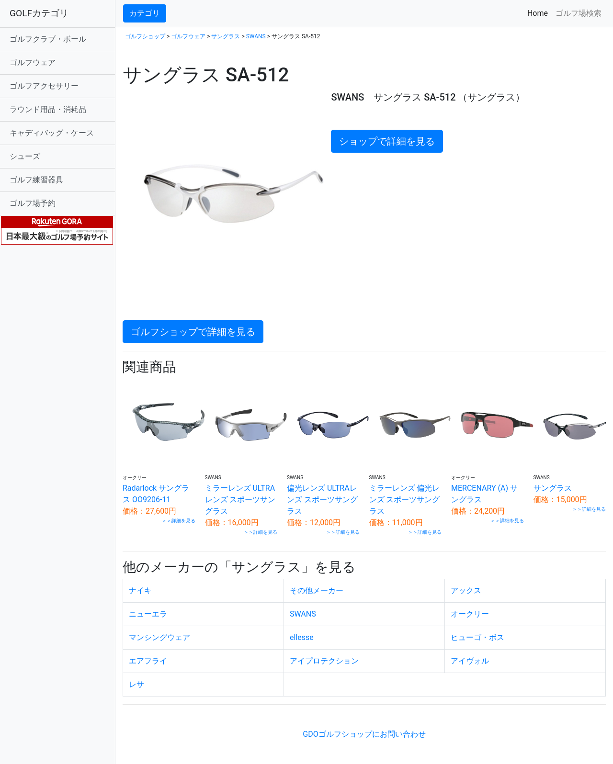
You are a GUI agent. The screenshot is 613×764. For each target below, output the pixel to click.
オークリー (470, 613)
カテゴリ (144, 13)
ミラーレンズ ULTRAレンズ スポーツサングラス (240, 499)
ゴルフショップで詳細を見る (193, 331)
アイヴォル (470, 660)
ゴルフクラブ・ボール (48, 39)
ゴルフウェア (33, 62)
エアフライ (148, 660)
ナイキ (140, 590)
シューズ (25, 156)
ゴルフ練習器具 (36, 179)
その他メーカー (316, 590)
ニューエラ (148, 613)
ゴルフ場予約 (33, 203)
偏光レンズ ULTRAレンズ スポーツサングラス (322, 499)
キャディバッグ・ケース (52, 132)
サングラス (225, 36)
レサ (136, 684)
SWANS (256, 36)
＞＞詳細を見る (178, 520)
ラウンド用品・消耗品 (48, 109)
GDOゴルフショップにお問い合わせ (364, 734)
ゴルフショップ (145, 36)
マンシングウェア (159, 637)
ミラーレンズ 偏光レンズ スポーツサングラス (404, 499)
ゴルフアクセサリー (44, 85)
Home (539, 13)
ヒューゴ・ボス (477, 637)
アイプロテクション (324, 660)
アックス (466, 590)
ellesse (302, 637)
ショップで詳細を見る (387, 141)
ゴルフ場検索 (579, 13)
